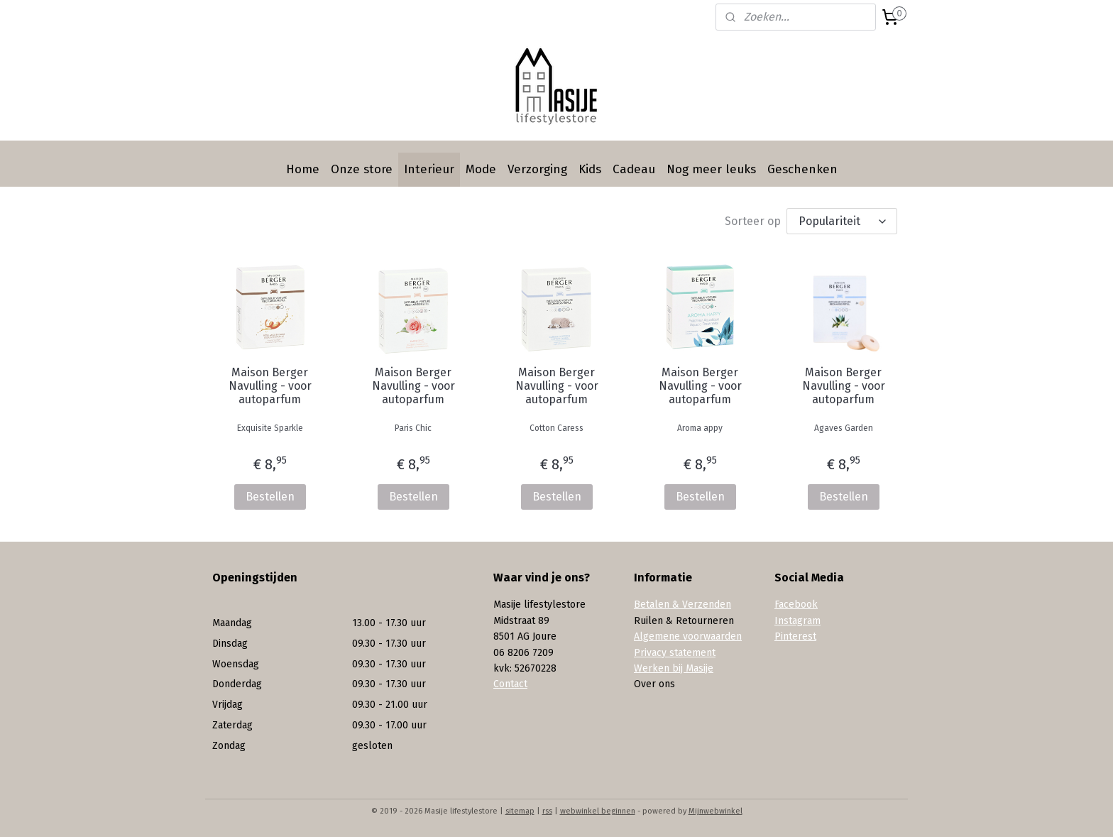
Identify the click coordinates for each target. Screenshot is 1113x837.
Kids (590, 169)
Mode (481, 169)
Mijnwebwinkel (715, 811)
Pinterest (795, 636)
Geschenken (802, 169)
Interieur (429, 169)
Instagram (797, 621)
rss (547, 811)
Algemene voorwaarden (688, 636)
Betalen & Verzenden (682, 604)
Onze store (362, 169)
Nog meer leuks (711, 169)
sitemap (519, 811)
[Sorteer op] (842, 221)
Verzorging (537, 169)
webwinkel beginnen (597, 811)
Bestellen (269, 496)
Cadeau (634, 169)
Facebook (796, 604)
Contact (510, 684)
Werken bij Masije (673, 668)
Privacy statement (675, 653)
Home (302, 169)
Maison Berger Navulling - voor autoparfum (269, 386)
